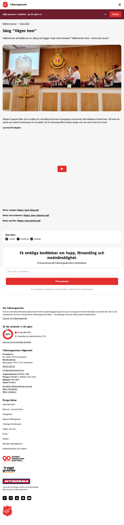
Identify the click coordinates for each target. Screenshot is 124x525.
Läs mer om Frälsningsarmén (15, 318)
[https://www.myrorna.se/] (16, 481)
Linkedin (35, 239)
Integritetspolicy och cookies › (15, 449)
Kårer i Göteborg (9, 392)
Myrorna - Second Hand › (13, 409)
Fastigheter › (8, 414)
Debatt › (6, 439)
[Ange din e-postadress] (62, 271)
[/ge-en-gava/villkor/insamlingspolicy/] (13, 458)
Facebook (23, 239)
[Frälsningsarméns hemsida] (5, 4)
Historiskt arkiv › (9, 404)
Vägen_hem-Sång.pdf (28, 210)
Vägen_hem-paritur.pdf (29, 220)
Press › (5, 434)
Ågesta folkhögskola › (12, 419)
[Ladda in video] (62, 169)
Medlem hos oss (9, 24)
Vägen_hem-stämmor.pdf (36, 215)
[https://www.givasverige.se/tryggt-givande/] (9, 470)
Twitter (10, 239)
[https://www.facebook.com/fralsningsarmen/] (5, 498)
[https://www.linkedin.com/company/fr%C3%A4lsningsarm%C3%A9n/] (17, 498)
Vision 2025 (24, 24)
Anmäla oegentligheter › (13, 444)
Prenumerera (62, 281)
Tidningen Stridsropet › (12, 424)
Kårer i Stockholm (10, 389)
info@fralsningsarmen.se (13, 370)
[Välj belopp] (105, 14)
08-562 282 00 (9, 366)
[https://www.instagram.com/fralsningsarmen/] (11, 498)
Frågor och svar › (10, 429)
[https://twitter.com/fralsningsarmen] (23, 498)
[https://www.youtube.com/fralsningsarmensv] (29, 498)
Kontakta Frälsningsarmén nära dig (17, 386)
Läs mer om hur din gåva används (17, 342)
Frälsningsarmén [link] (18, 4)
